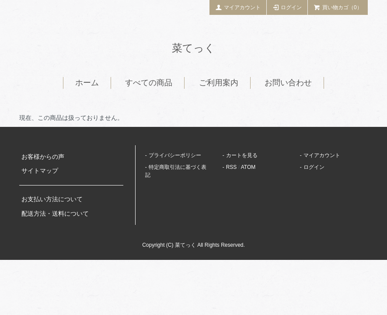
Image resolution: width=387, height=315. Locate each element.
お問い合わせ (288, 82)
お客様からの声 (42, 156)
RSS (231, 167)
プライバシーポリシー (175, 155)
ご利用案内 (218, 82)
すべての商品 (148, 82)
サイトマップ (39, 170)
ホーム (87, 82)
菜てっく (193, 48)
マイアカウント (238, 7)
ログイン (287, 7)
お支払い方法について (52, 199)
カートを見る (242, 155)
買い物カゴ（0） (338, 7)
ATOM (248, 167)
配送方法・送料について (55, 213)
